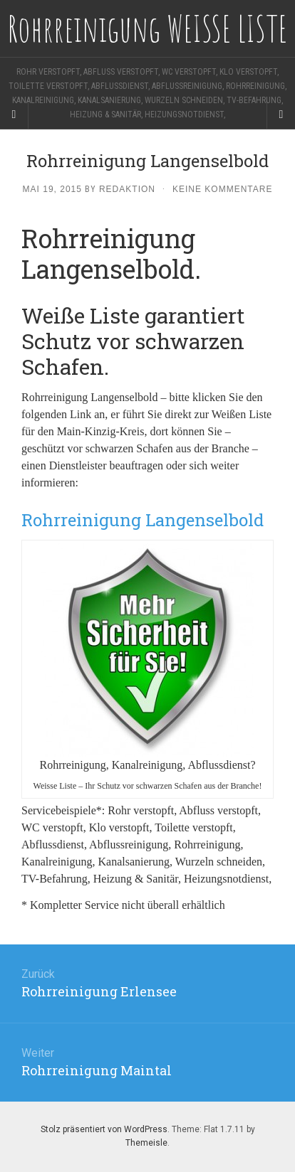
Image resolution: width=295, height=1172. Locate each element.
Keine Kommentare (222, 189)
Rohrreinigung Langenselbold (142, 519)
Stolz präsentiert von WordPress (104, 1129)
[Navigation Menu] (280, 114)
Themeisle (146, 1143)
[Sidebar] (14, 114)
